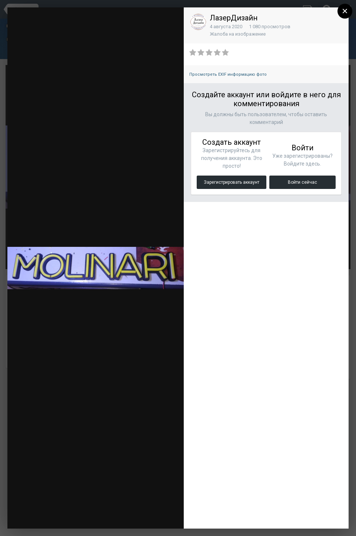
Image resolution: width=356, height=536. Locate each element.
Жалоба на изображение (238, 34)
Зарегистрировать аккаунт (231, 182)
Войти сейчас (302, 182)
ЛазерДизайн (233, 17)
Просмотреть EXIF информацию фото (228, 74)
